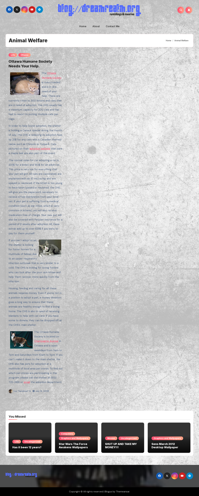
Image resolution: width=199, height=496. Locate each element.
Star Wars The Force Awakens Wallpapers (73, 445)
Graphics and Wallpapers (74, 438)
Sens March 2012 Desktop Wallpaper (165, 445)
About (96, 26)
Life (13, 55)
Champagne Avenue (46, 341)
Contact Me (113, 26)
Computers (67, 433)
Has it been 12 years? (26, 447)
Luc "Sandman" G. (20, 391)
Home (82, 26)
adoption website (40, 148)
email (27, 382)
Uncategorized (32, 441)
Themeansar (123, 491)
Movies (111, 438)
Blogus (108, 491)
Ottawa (24, 55)
